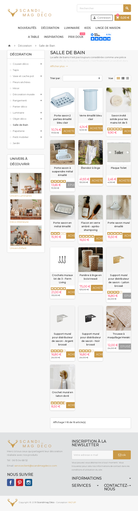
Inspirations (53, 37)
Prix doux (76, 35)
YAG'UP (72, 502)
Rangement (20, 100)
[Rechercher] (104, 8)
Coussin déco (21, 63)
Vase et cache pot (23, 76)
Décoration (50, 28)
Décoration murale (24, 94)
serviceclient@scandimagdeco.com (35, 465)
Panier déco (20, 106)
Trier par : (55, 78)
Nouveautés (27, 28)
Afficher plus (59, 66)
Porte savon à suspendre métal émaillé (62, 171)
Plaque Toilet (118, 167)
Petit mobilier (21, 137)
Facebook (10, 482)
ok (122, 455)
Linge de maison (107, 28)
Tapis (16, 70)
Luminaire (72, 28)
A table (33, 37)
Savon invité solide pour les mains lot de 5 (119, 119)
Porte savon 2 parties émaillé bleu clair (62, 119)
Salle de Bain (20, 124)
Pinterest (19, 482)
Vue (110, 78)
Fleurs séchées (21, 82)
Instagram (28, 482)
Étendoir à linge (90, 167)
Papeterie (19, 130)
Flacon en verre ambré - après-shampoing (90, 226)
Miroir (16, 88)
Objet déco (19, 118)
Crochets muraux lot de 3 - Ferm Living (62, 279)
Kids (87, 28)
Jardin (16, 143)
